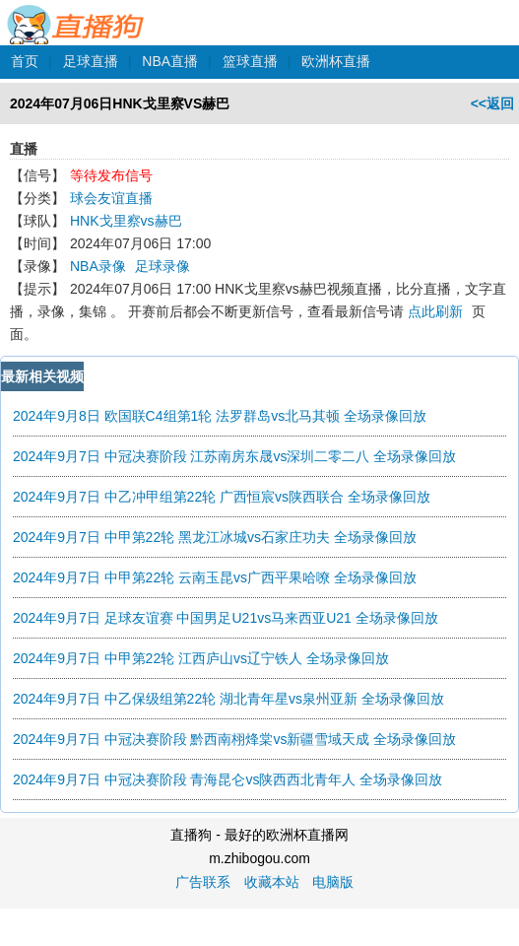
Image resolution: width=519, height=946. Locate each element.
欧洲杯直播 (335, 61)
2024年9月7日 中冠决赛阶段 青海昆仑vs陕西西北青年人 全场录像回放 (227, 779)
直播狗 (76, 14)
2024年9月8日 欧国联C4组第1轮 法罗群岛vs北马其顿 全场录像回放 (219, 416)
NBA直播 (170, 61)
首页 (24, 61)
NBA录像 (98, 266)
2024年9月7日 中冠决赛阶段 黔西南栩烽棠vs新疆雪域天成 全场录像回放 (234, 739)
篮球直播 (250, 61)
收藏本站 (271, 882)
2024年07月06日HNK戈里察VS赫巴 (119, 103)
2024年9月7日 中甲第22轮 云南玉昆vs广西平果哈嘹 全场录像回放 (215, 577)
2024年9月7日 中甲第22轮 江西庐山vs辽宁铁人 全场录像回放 (201, 658)
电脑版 (333, 882)
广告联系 (202, 882)
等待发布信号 (111, 175)
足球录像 (162, 266)
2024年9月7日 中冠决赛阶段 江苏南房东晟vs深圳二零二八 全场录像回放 (234, 456)
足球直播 (90, 61)
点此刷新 (435, 311)
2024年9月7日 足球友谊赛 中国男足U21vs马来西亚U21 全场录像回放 (225, 618)
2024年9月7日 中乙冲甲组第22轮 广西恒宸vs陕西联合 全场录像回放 (221, 497)
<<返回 (492, 103)
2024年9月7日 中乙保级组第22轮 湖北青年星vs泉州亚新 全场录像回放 (228, 699)
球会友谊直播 (111, 198)
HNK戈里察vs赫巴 (126, 221)
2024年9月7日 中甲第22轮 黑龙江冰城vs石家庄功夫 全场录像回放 (215, 537)
